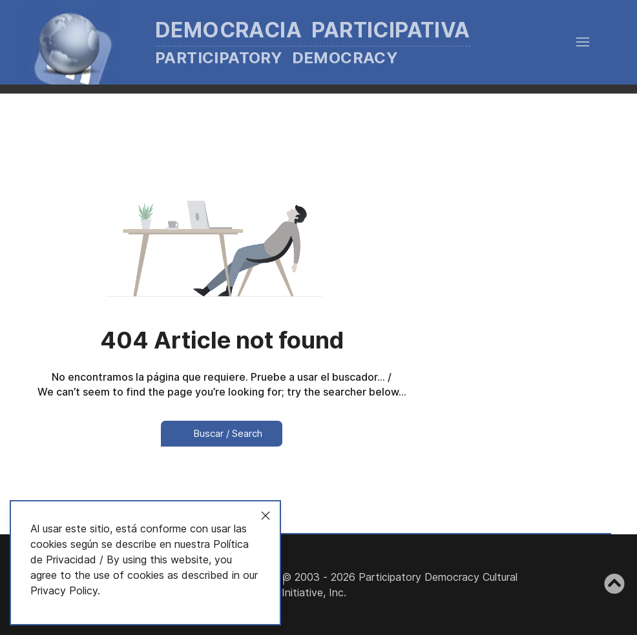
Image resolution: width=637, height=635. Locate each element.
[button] (582, 42)
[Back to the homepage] (265, 42)
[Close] (265, 515)
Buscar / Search (221, 433)
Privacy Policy (64, 590)
